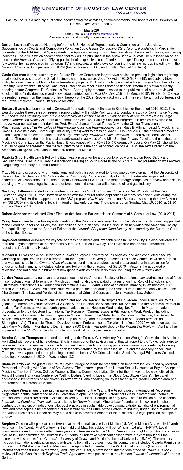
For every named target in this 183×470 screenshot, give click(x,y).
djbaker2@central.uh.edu (102, 33)
